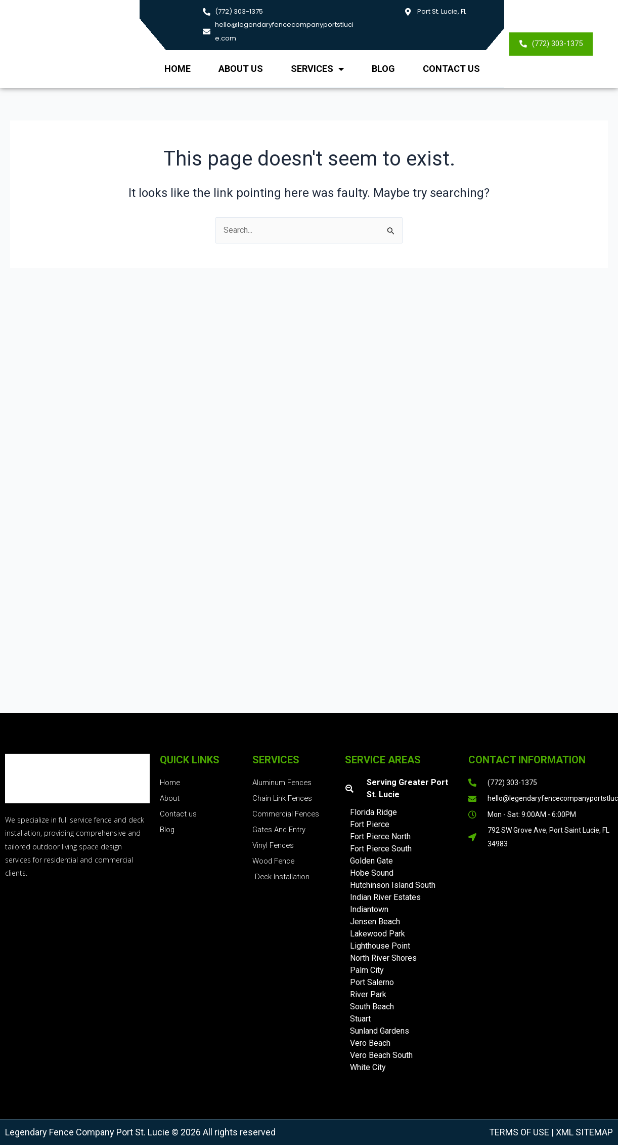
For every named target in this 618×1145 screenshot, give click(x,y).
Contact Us (451, 68)
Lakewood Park (377, 933)
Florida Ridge (373, 812)
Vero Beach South (381, 1055)
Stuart (360, 1019)
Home (177, 68)
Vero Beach (370, 1043)
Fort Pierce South (381, 848)
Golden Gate (371, 861)
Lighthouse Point (380, 946)
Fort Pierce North (380, 836)
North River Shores (383, 958)
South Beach (372, 1006)
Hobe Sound (371, 873)
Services (317, 68)
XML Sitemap (583, 1132)
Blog (383, 68)
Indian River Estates (385, 897)
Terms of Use (519, 1132)
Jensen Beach (375, 921)
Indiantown (369, 909)
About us (240, 68)
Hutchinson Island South (392, 885)
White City (368, 1067)
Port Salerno (372, 982)
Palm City (367, 970)
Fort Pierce (369, 824)
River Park (368, 994)
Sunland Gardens (379, 1031)
